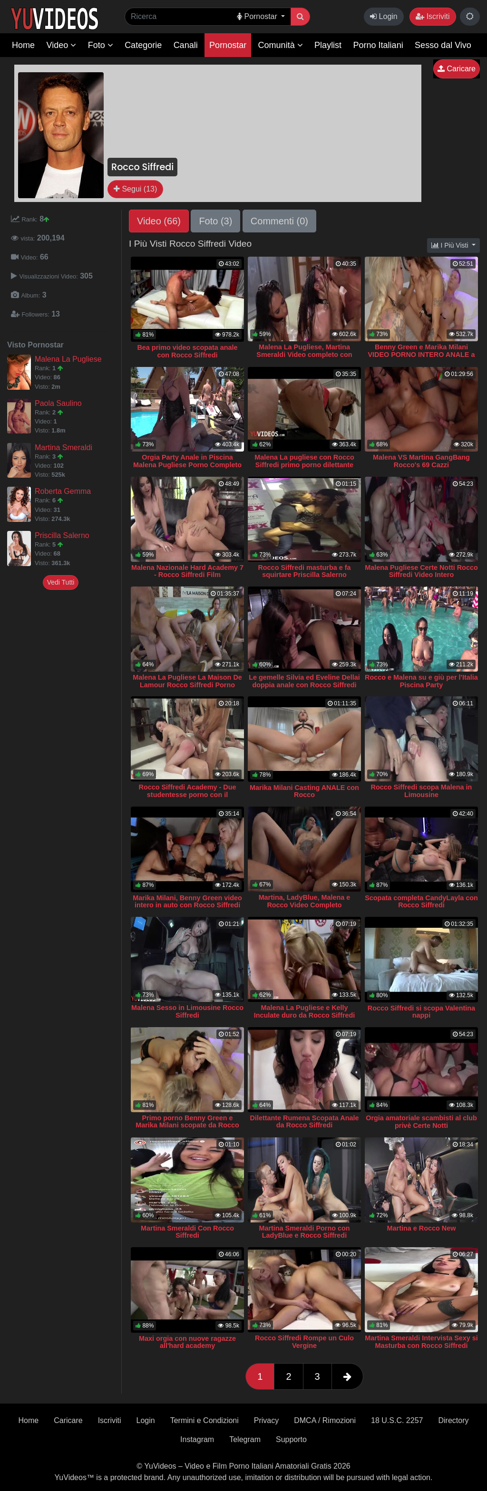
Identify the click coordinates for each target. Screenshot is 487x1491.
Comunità (280, 45)
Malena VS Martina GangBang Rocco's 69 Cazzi (421, 461)
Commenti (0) (279, 221)
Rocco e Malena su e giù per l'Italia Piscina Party (421, 681)
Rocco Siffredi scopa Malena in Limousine (421, 790)
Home (23, 45)
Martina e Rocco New (421, 1228)
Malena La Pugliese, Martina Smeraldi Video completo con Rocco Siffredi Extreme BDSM (304, 354)
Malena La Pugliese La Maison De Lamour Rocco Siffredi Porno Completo (187, 684)
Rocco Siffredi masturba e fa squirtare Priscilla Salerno (304, 571)
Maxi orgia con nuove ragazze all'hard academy (187, 1342)
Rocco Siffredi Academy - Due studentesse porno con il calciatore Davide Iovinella (187, 794)
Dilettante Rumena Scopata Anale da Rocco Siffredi (304, 1121)
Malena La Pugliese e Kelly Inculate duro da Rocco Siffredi (304, 1011)
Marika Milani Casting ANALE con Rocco (304, 791)
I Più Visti (450, 245)
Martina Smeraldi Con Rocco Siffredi (187, 1232)
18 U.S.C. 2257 (397, 1420)
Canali (186, 45)
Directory (453, 1420)
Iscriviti (432, 16)
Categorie (143, 45)
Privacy (266, 1420)
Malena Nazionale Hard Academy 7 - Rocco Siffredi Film (187, 571)
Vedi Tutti (61, 582)
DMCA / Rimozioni (325, 1420)
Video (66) (159, 221)
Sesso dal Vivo (443, 45)
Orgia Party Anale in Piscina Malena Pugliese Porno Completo (187, 461)
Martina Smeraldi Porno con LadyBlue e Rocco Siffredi (304, 1232)
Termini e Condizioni (204, 1420)
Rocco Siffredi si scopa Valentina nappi (421, 1012)
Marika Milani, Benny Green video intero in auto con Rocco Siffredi (187, 901)
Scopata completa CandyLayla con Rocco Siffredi (421, 901)
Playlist (327, 45)
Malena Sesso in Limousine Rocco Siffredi (187, 1011)
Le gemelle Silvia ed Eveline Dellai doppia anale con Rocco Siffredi (304, 681)
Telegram (245, 1439)
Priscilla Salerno (62, 535)
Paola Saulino (58, 403)
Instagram (197, 1439)
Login (384, 16)
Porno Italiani (378, 45)
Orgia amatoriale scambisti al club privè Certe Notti (421, 1121)
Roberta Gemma (63, 491)
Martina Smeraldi (63, 447)
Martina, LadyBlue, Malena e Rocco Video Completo (305, 901)
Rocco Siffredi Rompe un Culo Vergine (304, 1341)
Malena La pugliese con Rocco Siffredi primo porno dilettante (304, 461)
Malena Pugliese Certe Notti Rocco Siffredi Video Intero (421, 571)
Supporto (291, 1439)
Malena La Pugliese (68, 359)
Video (61, 45)
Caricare (457, 69)
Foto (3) (215, 221)
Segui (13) (135, 189)
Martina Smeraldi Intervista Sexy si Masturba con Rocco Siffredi (421, 1341)
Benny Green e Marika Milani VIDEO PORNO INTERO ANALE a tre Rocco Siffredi (421, 354)
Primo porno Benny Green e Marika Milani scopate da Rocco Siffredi (187, 1125)
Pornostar (227, 45)
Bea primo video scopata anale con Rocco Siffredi (187, 351)
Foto (100, 45)
